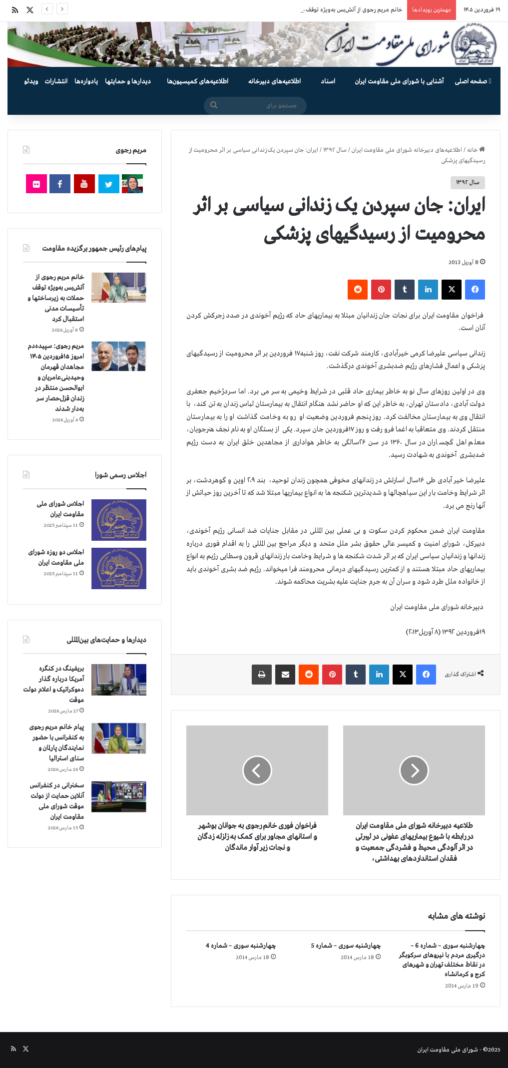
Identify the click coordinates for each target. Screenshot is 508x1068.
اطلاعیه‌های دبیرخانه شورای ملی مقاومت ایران (407, 150)
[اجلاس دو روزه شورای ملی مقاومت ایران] (118, 568)
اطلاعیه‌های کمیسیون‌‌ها (197, 81)
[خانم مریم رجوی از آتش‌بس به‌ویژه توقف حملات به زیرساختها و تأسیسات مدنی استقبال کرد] (118, 288)
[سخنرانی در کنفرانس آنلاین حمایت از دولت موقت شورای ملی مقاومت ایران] (118, 796)
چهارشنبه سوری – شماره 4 (241, 946)
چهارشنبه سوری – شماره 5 (346, 946)
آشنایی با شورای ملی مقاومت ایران (399, 81)
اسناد (328, 81)
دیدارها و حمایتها (128, 81)
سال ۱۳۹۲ (335, 150)
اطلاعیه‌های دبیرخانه (274, 81)
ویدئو (31, 81)
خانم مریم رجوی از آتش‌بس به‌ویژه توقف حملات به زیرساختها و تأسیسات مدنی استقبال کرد (55, 298)
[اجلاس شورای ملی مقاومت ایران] (118, 520)
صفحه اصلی (473, 81)
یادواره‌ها (86, 81)
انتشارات (56, 81)
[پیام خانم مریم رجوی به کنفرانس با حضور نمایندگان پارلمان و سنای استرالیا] (118, 738)
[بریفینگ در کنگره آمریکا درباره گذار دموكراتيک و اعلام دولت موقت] (118, 680)
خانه (476, 150)
